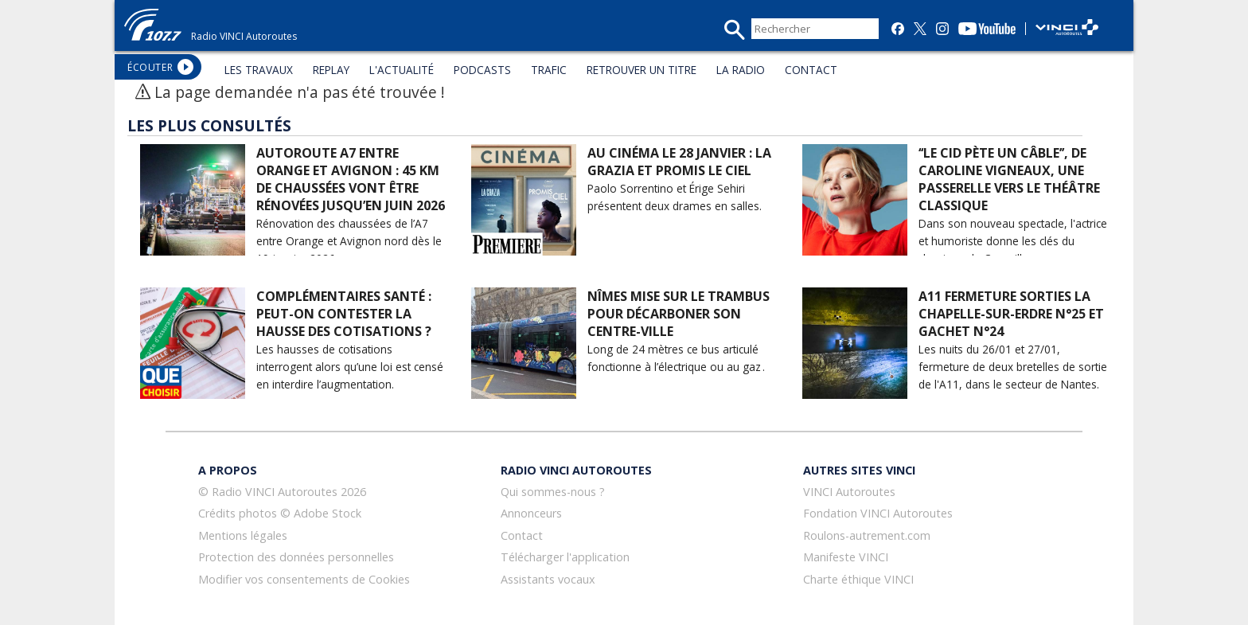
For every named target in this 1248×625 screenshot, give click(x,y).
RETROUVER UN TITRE (641, 69)
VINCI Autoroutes (849, 491)
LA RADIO (740, 69)
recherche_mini (734, 29)
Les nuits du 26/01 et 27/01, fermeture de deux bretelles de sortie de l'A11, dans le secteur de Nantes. (1012, 367)
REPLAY (331, 69)
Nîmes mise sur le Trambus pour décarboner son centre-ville (678, 313)
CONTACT (811, 69)
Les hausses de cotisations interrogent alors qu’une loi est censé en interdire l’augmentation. (349, 367)
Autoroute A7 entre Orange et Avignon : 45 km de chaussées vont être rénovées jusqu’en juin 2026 (350, 179)
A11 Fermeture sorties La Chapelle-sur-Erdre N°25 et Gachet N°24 (1011, 313)
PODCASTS (482, 69)
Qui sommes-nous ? (553, 491)
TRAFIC (549, 69)
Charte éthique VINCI (858, 579)
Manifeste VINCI (845, 556)
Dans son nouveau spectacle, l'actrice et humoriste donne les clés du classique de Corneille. (1012, 241)
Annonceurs (531, 513)
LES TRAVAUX (258, 69)
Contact (522, 535)
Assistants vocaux (548, 579)
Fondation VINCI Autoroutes (878, 513)
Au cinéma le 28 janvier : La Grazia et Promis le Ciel (679, 161)
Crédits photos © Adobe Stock (279, 513)
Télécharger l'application (565, 556)
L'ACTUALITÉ (401, 69)
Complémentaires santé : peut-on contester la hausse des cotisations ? (343, 313)
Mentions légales (242, 535)
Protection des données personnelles (296, 556)
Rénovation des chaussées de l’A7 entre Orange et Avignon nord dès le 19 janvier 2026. (349, 241)
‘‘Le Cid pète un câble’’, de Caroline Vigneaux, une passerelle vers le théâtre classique (1009, 179)
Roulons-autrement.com (866, 535)
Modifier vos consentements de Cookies (304, 579)
